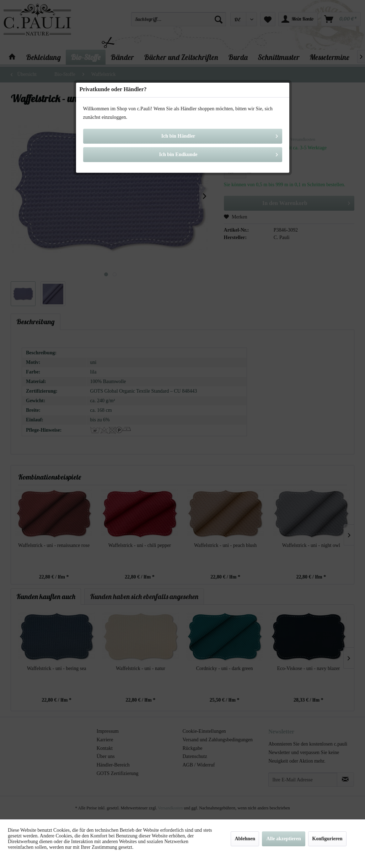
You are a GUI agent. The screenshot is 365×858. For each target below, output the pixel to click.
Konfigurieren (327, 838)
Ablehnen (245, 838)
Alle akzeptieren (283, 838)
